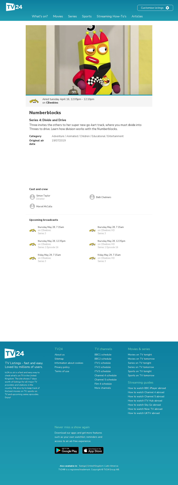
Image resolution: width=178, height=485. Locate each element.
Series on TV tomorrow (141, 367)
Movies (58, 16)
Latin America (111, 466)
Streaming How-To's (111, 16)
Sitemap (59, 358)
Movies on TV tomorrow (141, 358)
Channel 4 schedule (106, 375)
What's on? (40, 16)
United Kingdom (95, 466)
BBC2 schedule (103, 358)
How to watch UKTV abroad (144, 413)
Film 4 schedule (103, 383)
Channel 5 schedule (106, 379)
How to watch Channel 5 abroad (146, 396)
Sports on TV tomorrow (141, 375)
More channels (103, 388)
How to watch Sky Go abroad (144, 404)
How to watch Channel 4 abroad (146, 392)
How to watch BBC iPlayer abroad (147, 388)
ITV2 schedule (103, 367)
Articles (137, 16)
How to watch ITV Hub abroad (145, 400)
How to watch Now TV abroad (145, 409)
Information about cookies (69, 363)
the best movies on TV (15, 391)
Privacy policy (62, 367)
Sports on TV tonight (139, 371)
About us (60, 354)
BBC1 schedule (103, 354)
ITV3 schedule (103, 371)
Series (72, 16)
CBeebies (52, 102)
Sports (87, 16)
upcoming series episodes (25, 394)
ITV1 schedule (103, 363)
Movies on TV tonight (140, 354)
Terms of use (62, 371)
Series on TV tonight (139, 363)
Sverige (82, 466)
